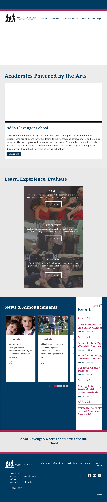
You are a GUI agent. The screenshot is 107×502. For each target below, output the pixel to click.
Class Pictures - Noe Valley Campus (90, 326)
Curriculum (69, 19)
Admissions (56, 19)
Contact (91, 19)
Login (99, 19)
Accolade (14, 339)
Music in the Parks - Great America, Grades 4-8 (90, 411)
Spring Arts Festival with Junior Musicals (88, 389)
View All (97, 306)
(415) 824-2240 (16, 488)
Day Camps (81, 19)
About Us (44, 19)
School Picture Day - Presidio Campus (90, 345)
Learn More (14, 154)
